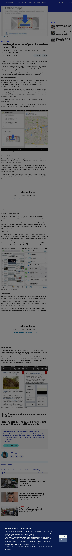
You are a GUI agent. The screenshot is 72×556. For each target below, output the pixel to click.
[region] (36, 539)
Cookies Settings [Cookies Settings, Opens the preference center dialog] (63, 540)
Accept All (63, 536)
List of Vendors (8, 551)
